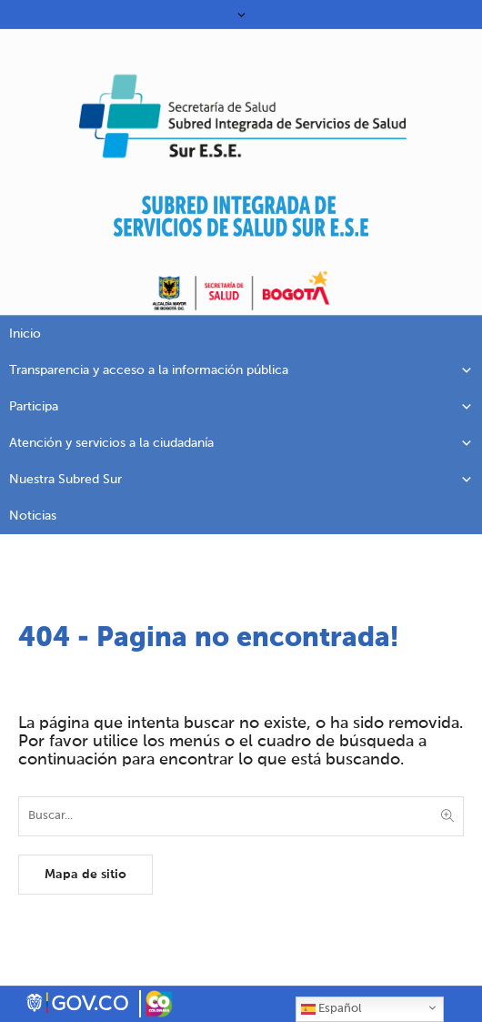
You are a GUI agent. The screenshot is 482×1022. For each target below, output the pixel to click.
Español (331, 1009)
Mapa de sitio (85, 874)
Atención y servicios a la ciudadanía (241, 443)
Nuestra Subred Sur (241, 479)
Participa (241, 407)
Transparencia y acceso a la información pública (241, 370)
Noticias (32, 516)
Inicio (25, 334)
